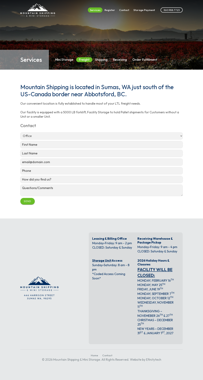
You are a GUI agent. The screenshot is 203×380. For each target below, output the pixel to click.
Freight (84, 60)
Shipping (101, 60)
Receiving (120, 60)
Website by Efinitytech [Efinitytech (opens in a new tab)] (145, 360)
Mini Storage (64, 60)
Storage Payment (144, 10)
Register (110, 10)
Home (94, 355)
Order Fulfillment (144, 60)
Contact (124, 10)
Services (95, 10)
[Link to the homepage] (37, 10)
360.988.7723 (172, 10)
